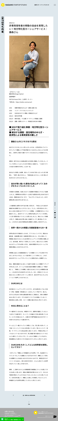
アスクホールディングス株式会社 (13, 416)
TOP (29, 404)
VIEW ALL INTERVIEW (30, 395)
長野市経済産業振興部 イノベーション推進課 (13, 415)
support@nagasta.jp (13, 413)
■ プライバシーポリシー (49, 416)
